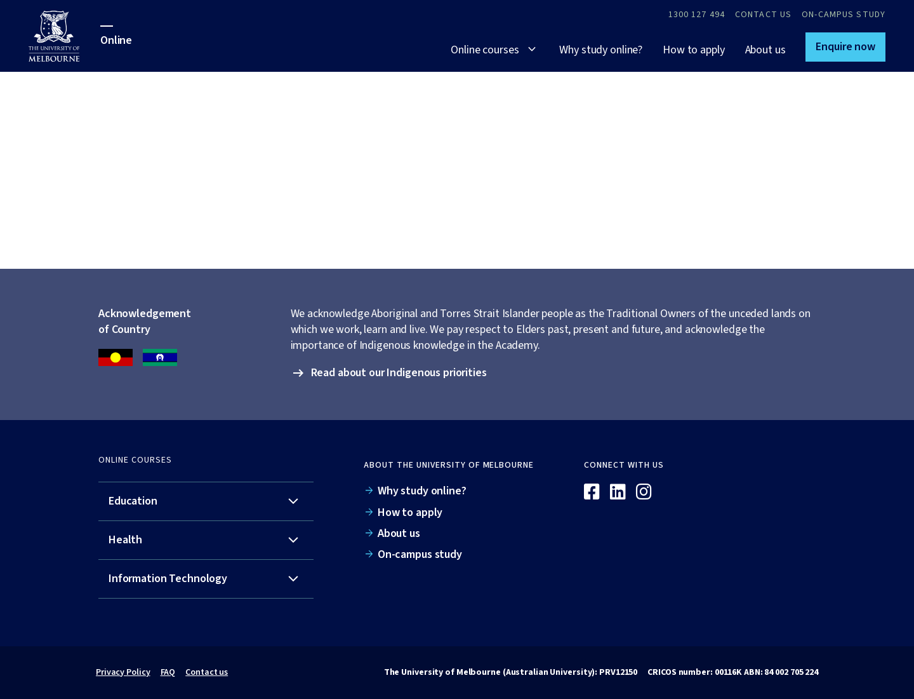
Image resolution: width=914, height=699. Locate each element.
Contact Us (763, 14)
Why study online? (600, 50)
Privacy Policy (123, 672)
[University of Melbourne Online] (64, 36)
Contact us (206, 672)
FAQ (168, 672)
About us (765, 50)
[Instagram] (644, 492)
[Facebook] (592, 492)
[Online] (765, 470)
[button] (845, 47)
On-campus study (843, 14)
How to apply (693, 50)
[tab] (206, 501)
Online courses (485, 50)
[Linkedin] (618, 492)
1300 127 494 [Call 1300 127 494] (696, 14)
